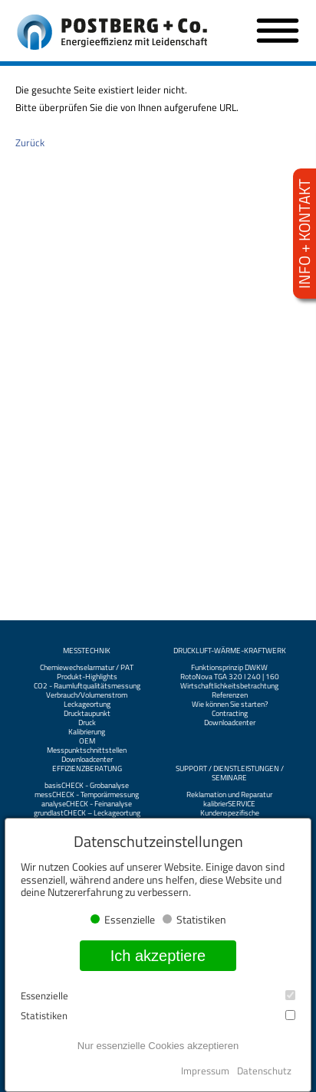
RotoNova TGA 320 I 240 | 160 (229, 677)
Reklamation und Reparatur (229, 794)
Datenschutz (264, 1070)
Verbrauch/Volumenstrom (86, 695)
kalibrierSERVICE (229, 804)
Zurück (29, 142)
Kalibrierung (86, 732)
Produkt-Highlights (87, 677)
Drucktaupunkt (87, 713)
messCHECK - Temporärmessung (87, 794)
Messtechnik (86, 651)
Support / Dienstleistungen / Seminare (230, 773)
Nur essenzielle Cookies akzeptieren (158, 1046)
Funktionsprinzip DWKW (229, 667)
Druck (87, 722)
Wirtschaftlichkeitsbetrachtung (229, 686)
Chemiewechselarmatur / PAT (86, 667)
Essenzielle (158, 996)
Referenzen (230, 695)
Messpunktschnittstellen (87, 750)
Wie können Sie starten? (230, 704)
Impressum (205, 1070)
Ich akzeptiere (158, 955)
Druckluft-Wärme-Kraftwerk (229, 651)
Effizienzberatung (87, 768)
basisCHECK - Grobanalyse (86, 785)
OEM (87, 741)
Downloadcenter (87, 759)
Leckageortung (87, 704)
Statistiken (158, 1016)
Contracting (230, 713)
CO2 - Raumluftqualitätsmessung (87, 686)
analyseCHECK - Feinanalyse (86, 804)
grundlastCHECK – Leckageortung (87, 813)
